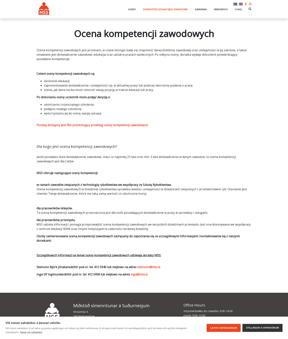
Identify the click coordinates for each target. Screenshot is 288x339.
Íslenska (235, 4)
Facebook (245, 4)
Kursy (132, 9)
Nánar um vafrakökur (31, 332)
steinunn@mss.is (148, 267)
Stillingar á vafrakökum (262, 328)
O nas (238, 9)
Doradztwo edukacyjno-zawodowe (165, 9)
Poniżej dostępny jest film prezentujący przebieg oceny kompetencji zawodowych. (92, 125)
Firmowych (221, 9)
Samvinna (201, 9)
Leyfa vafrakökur (223, 328)
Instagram (250, 4)
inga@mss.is (139, 274)
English (241, 4)
